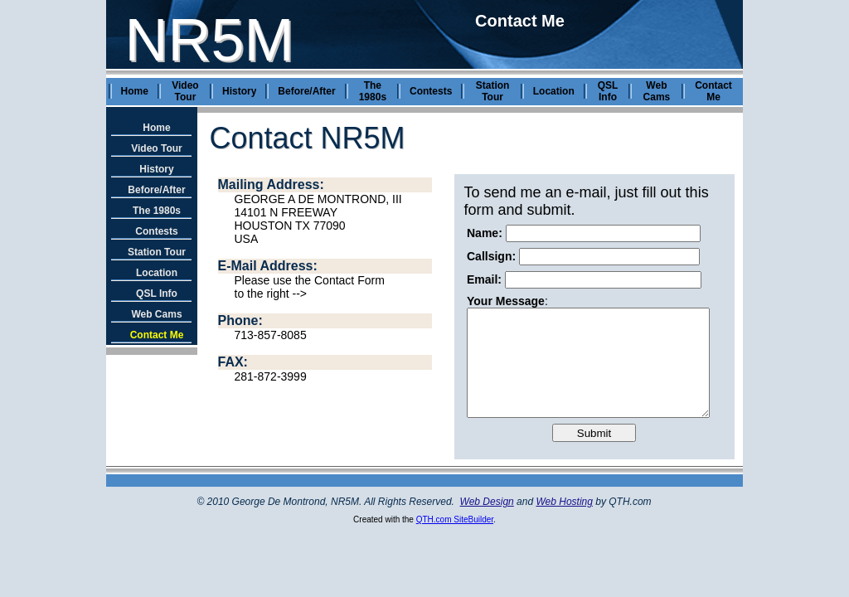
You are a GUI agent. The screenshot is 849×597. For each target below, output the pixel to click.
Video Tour (185, 91)
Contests (431, 91)
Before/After (306, 91)
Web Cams (657, 91)
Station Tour (493, 91)
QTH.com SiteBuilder (454, 519)
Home (134, 91)
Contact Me (713, 91)
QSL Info (608, 91)
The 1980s (372, 91)
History (239, 91)
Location (554, 91)
